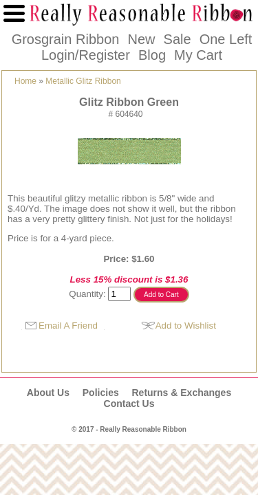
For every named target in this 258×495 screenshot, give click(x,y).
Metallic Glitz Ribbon (82, 81)
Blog (152, 55)
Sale (177, 39)
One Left (226, 39)
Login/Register (85, 55)
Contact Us (129, 403)
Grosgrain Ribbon (66, 39)
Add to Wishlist (185, 325)
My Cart (198, 55)
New (141, 39)
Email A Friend (68, 325)
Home (25, 81)
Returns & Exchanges (181, 392)
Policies (101, 392)
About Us (48, 392)
